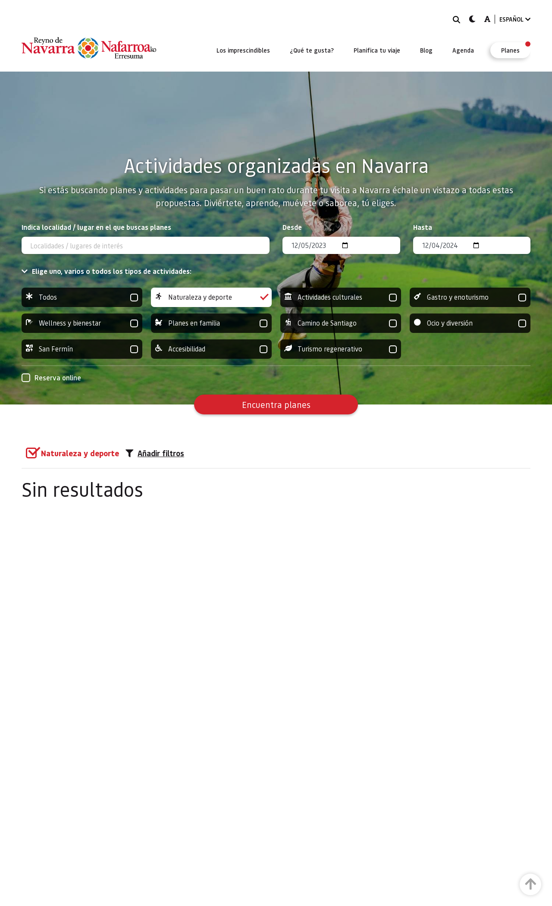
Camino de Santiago (340, 323)
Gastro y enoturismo (470, 297)
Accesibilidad (211, 349)
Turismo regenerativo (340, 349)
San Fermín (82, 349)
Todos (82, 297)
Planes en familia (211, 323)
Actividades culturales (340, 297)
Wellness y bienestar (82, 323)
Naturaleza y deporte (211, 297)
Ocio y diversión (470, 323)
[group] (82, 297)
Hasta (422, 227)
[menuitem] (243, 50)
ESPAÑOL (514, 19)
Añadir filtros (154, 453)
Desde (292, 227)
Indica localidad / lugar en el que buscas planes (96, 227)
